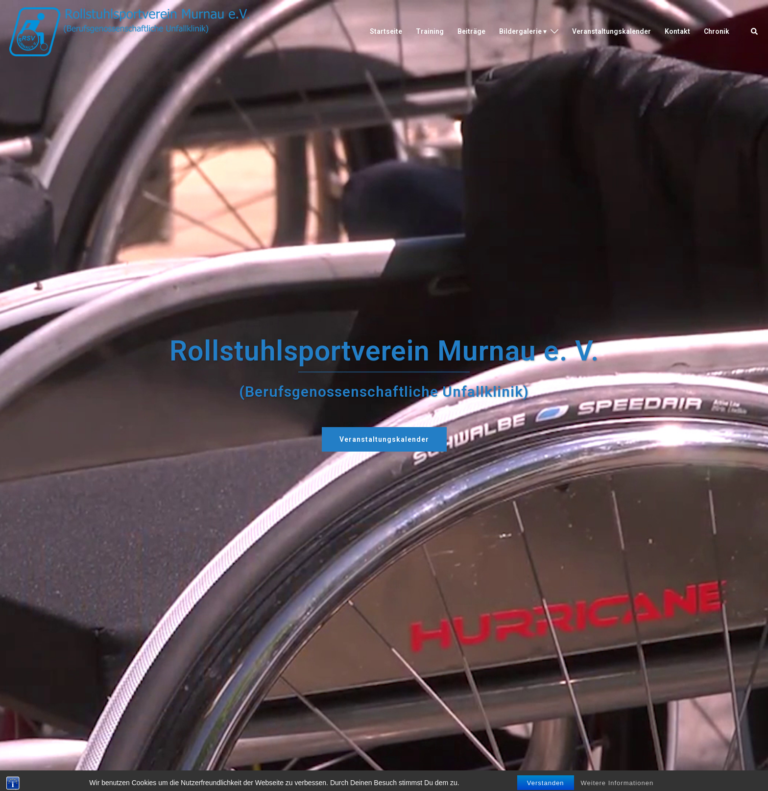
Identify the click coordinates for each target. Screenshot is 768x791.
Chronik (716, 31)
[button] (755, 32)
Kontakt (677, 31)
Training (430, 31)
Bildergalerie (520, 31)
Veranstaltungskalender (611, 31)
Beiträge (471, 31)
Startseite (386, 31)
